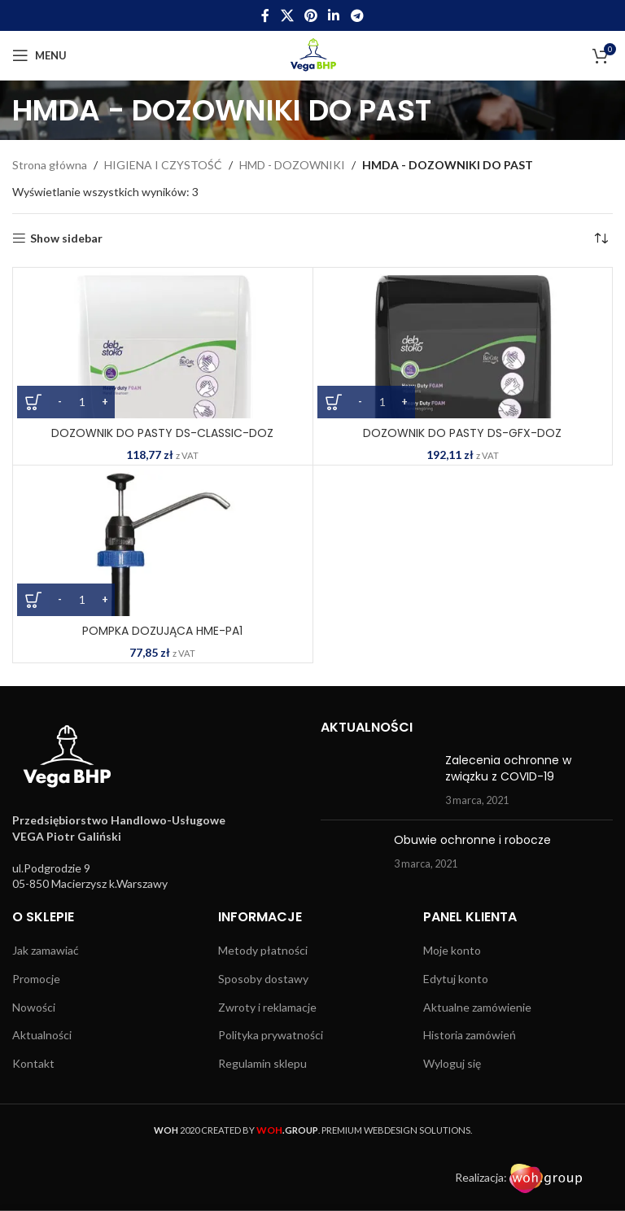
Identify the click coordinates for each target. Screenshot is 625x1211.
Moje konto (452, 950)
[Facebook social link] (265, 15)
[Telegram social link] (357, 15)
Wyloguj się (452, 1063)
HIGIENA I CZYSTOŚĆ (163, 165)
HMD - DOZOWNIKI (292, 165)
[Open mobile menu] (39, 55)
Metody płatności (263, 950)
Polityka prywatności (270, 1035)
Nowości (33, 1007)
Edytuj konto (455, 979)
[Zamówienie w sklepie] (600, 238)
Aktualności (42, 1035)
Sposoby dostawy (263, 979)
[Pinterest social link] (310, 15)
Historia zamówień (469, 1035)
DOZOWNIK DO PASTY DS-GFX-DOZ (462, 433)
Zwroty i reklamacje (267, 1007)
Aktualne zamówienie (477, 1007)
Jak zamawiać (45, 950)
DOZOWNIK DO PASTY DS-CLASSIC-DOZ (162, 433)
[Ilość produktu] (82, 402)
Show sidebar (66, 238)
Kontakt (33, 1063)
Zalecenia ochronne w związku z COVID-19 (508, 768)
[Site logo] (313, 54)
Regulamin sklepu (262, 1063)
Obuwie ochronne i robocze (472, 840)
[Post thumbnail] (377, 780)
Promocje (36, 979)
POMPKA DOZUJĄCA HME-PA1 (162, 631)
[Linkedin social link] (334, 15)
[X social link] (287, 15)
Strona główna (49, 165)
